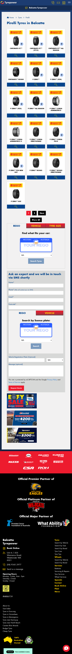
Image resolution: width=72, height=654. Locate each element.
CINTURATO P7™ (16, 48)
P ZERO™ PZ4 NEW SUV (16, 171)
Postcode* (12, 304)
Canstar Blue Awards (10, 607)
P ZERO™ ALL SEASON (36, 108)
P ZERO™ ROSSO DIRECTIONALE (56, 171)
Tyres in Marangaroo (10, 598)
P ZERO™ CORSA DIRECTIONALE (36, 140)
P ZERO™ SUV (16, 201)
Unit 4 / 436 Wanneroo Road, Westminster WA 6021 (14, 538)
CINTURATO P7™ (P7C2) (36, 49)
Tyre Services (59, 555)
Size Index (6, 590)
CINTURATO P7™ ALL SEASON (55, 49)
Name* (11, 282)
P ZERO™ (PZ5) (16, 108)
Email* (11, 297)
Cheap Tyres (7, 612)
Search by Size (60, 527)
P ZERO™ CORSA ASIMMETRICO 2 (16, 140)
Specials (58, 561)
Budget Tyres (7, 609)
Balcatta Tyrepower (36, 8)
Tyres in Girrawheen (10, 595)
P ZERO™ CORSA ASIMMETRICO (56, 109)
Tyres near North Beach (11, 604)
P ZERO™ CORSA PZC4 (56, 140)
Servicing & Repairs (62, 552)
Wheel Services (60, 558)
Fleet (57, 570)
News (57, 572)
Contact (58, 564)
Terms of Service (14, 382)
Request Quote (16, 388)
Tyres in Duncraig (9, 592)
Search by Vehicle (61, 524)
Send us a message (15, 550)
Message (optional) (16, 364)
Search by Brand (61, 529)
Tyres (57, 521)
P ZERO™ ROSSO (36, 170)
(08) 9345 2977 (14, 546)
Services (58, 546)
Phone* (21, 290)
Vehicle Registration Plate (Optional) (22, 357)
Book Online (60, 567)
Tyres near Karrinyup (10, 601)
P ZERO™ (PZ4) (56, 79)
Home (10, 17)
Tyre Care (58, 532)
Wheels (58, 538)
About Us (6, 587)
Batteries (58, 549)
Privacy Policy (52, 380)
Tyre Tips (58, 535)
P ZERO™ (36, 79)
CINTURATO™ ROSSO (16, 79)
